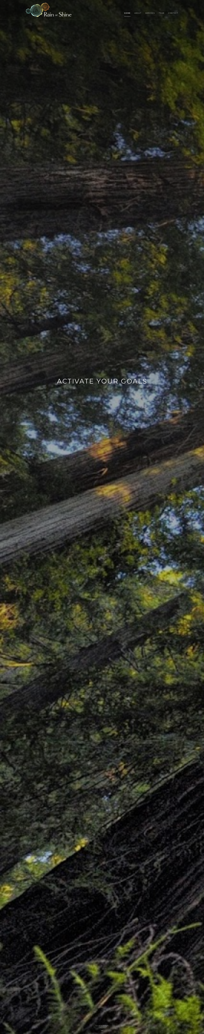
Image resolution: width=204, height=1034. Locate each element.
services (150, 13)
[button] (186, 517)
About (137, 13)
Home (127, 13)
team (161, 13)
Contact (173, 13)
